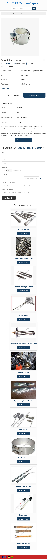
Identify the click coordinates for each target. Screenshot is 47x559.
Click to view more (6, 88)
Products (9, 14)
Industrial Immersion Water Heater (23, 344)
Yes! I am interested (23, 140)
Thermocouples (23, 315)
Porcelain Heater (23, 544)
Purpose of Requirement (8, 182)
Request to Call (12, 95)
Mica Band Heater (23, 458)
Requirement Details (7, 189)
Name (3, 152)
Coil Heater (23, 429)
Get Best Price (32, 63)
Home (3, 14)
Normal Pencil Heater (23, 486)
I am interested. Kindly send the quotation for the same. (23, 193)
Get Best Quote (23, 234)
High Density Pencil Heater (23, 401)
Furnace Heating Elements (23, 258)
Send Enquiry (34, 95)
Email (3, 160)
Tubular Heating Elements (23, 287)
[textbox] (31, 178)
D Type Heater (23, 230)
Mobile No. (5, 167)
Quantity (4, 174)
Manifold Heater (23, 372)
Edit (41, 178)
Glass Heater (23, 515)
